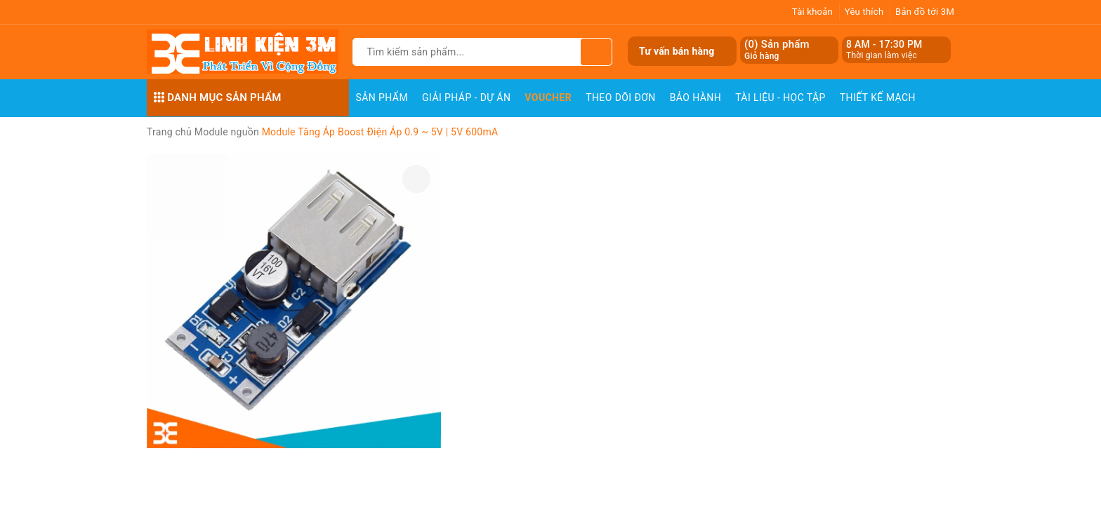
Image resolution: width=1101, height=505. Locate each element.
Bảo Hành (695, 97)
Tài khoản (812, 11)
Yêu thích (864, 11)
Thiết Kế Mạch (878, 97)
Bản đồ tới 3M (924, 11)
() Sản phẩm (777, 50)
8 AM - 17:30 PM (884, 44)
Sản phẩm (382, 97)
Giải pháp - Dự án (466, 97)
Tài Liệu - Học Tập (780, 97)
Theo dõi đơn (621, 97)
